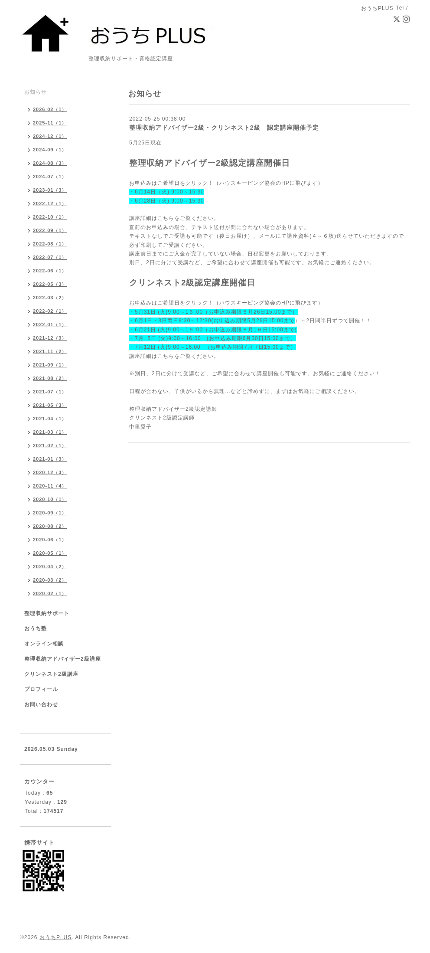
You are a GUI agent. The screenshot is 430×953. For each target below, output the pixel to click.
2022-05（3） (50, 284)
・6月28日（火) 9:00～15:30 (166, 201)
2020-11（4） (50, 485)
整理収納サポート (46, 613)
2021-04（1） (50, 418)
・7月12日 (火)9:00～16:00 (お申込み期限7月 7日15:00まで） (212, 347)
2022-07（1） (50, 257)
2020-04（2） (50, 566)
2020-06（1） (50, 539)
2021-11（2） (50, 351)
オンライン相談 (44, 644)
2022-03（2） (50, 297)
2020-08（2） (50, 526)
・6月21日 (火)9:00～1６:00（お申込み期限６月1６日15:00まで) (213, 330)
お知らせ (35, 92)
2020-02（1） (50, 593)
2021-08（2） (50, 378)
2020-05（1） (50, 553)
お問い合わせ (41, 704)
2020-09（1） (50, 512)
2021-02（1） (50, 445)
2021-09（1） (50, 364)
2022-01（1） (50, 324)
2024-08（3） (50, 163)
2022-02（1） (50, 311)
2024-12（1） (50, 136)
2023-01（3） (50, 190)
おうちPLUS (55, 937)
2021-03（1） (50, 432)
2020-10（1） (50, 499)
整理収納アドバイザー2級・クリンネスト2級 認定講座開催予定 (224, 127)
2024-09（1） (50, 149)
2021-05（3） (50, 405)
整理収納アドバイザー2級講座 (62, 659)
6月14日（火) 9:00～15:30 (169, 192)
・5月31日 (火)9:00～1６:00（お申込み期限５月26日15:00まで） (213, 312)
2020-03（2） (50, 580)
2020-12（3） (50, 472)
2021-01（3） (50, 459)
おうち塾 (35, 629)
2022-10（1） (50, 216)
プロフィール (41, 689)
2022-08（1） (50, 243)
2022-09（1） (50, 230)
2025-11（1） (50, 122)
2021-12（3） (50, 338)
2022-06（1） (50, 270)
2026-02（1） (50, 109)
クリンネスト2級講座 (51, 674)
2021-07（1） (50, 391)
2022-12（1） (50, 203)
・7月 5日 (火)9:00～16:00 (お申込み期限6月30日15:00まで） (212, 338)
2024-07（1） (50, 176)
